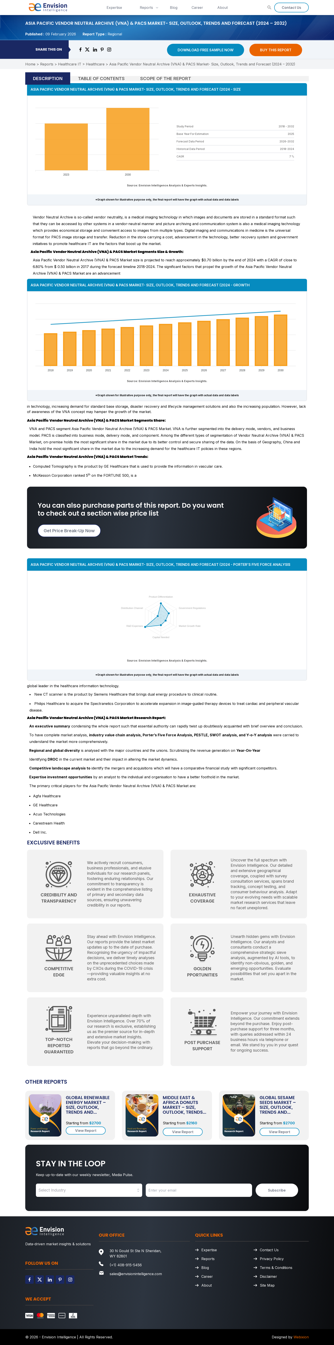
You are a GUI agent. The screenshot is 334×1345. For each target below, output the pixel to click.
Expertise (114, 7)
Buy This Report (275, 50)
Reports (149, 7)
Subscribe (277, 1190)
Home (30, 64)
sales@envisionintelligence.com (136, 1274)
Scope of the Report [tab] (165, 78)
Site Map (267, 1285)
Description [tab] (47, 78)
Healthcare (95, 64)
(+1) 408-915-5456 (126, 1265)
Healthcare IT (69, 64)
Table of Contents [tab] (101, 78)
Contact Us (291, 7)
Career (197, 7)
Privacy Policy (272, 1259)
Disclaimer (268, 1276)
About (222, 7)
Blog (173, 7)
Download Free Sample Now (205, 50)
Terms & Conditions (276, 1267)
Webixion (301, 1337)
